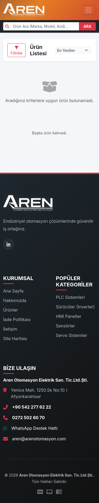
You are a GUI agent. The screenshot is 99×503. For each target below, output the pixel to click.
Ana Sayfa (13, 291)
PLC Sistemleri (70, 297)
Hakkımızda (14, 300)
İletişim (10, 329)
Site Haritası (15, 338)
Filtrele (16, 50)
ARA (87, 26)
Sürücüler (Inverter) (75, 306)
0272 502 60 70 (28, 417)
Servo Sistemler (71, 335)
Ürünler (10, 310)
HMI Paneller (68, 316)
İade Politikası (17, 319)
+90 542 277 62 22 (31, 407)
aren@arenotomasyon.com (39, 438)
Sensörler (65, 325)
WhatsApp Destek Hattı (34, 428)
